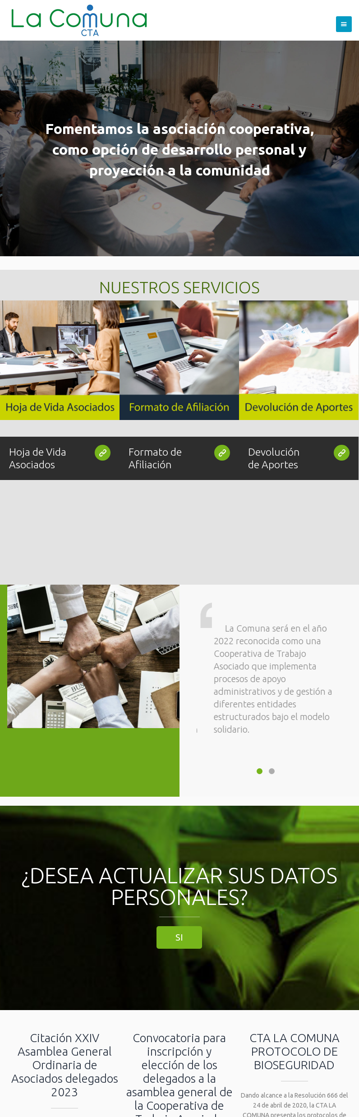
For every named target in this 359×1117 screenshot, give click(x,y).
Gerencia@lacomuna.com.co (190, 1089)
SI (179, 786)
